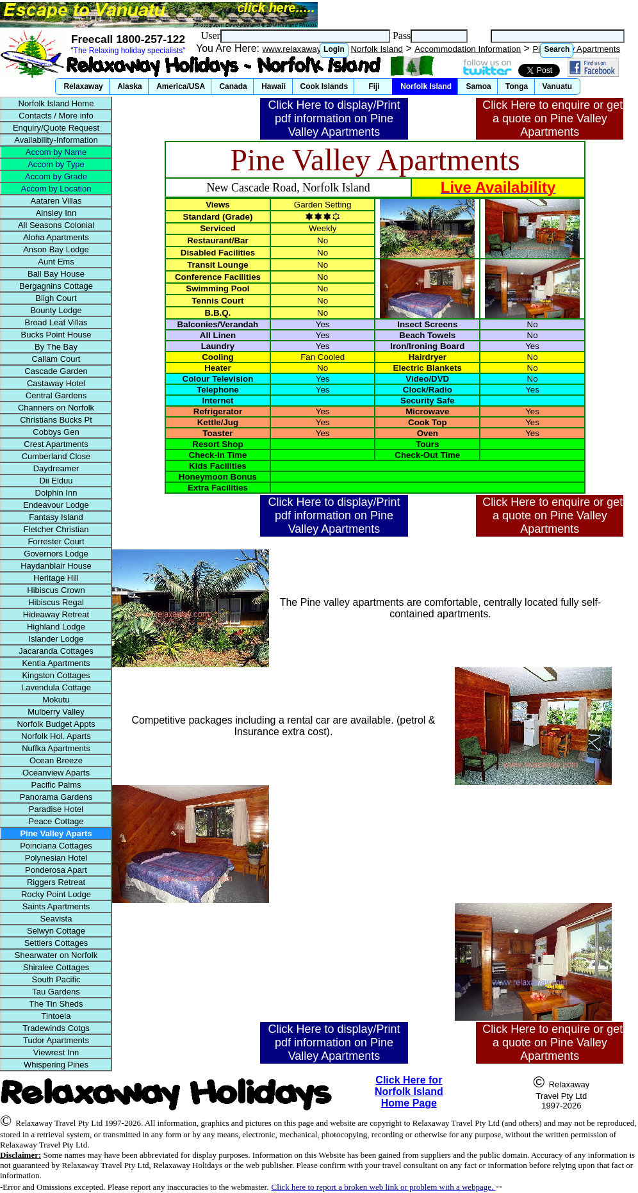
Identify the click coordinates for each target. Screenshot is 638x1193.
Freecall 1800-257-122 (128, 39)
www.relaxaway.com (300, 49)
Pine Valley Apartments (576, 49)
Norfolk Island (376, 49)
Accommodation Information (467, 49)
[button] (334, 50)
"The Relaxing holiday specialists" (127, 50)
